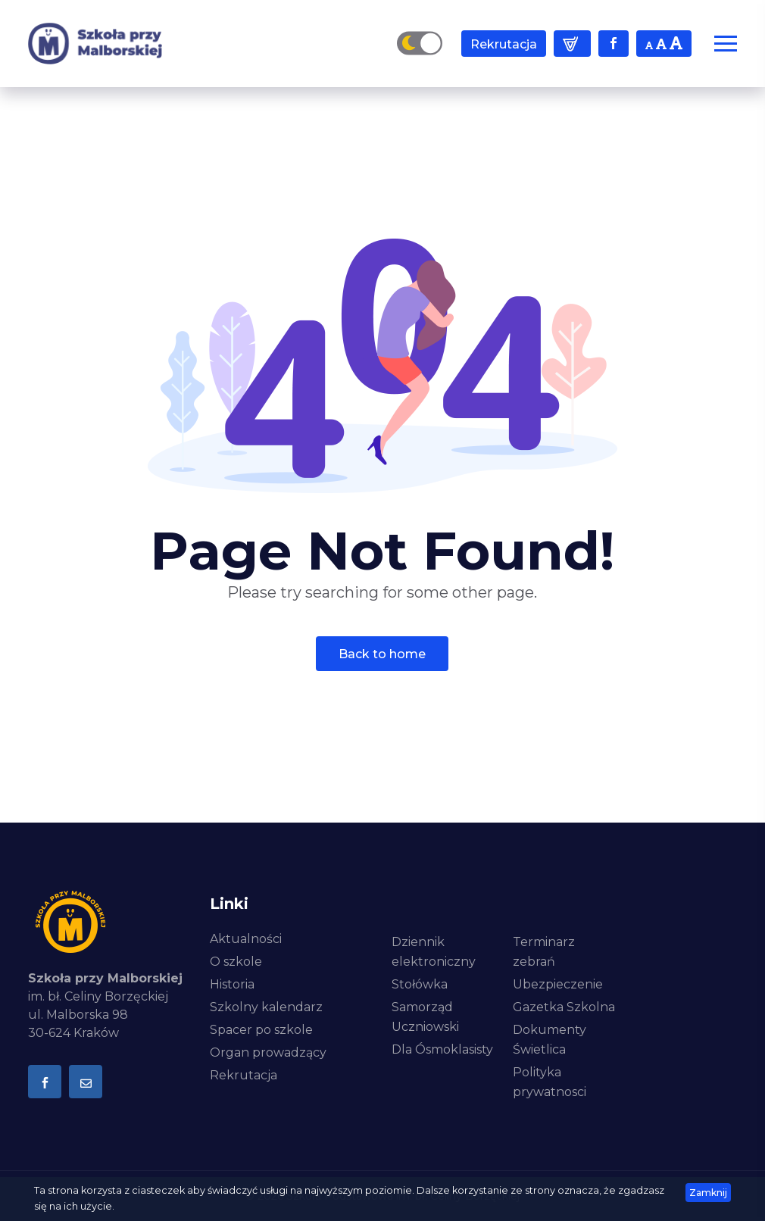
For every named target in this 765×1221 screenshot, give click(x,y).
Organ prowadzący (268, 1052)
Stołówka (420, 984)
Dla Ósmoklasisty (442, 1049)
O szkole (236, 961)
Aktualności (246, 939)
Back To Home (382, 654)
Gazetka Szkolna (564, 1007)
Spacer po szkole (261, 1030)
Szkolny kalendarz (266, 1007)
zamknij (708, 1192)
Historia (232, 984)
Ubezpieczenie (558, 984)
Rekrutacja (503, 44)
